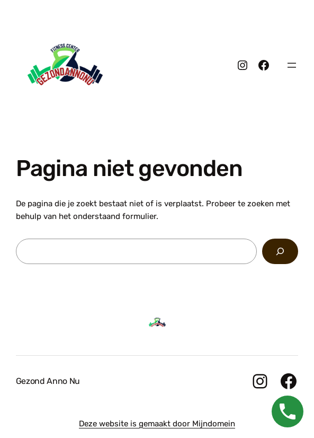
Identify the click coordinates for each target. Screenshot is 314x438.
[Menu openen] (291, 65)
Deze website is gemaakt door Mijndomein (157, 423)
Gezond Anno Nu (48, 381)
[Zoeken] (280, 251)
